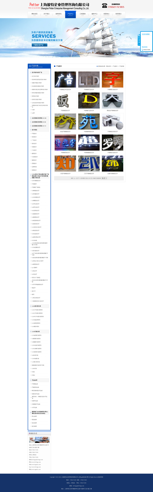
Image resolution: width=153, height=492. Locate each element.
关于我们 (46, 14)
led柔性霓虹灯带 (36, 237)
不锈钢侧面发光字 (89, 152)
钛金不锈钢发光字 (65, 131)
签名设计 (34, 143)
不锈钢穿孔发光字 (89, 89)
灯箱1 (33, 372)
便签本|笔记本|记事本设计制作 (40, 89)
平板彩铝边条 (35, 387)
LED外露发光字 (36, 197)
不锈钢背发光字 (65, 152)
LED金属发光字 (36, 247)
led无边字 (34, 274)
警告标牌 (34, 419)
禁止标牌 (34, 416)
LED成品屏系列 (36, 320)
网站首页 (34, 14)
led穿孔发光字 (35, 207)
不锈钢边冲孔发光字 (65, 89)
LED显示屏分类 (36, 306)
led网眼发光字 (35, 200)
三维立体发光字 (36, 297)
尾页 (83, 178)
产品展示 (115, 66)
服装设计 (34, 160)
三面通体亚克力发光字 (38, 301)
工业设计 (34, 150)
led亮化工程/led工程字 (37, 261)
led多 (33, 109)
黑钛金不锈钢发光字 (112, 110)
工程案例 (82, 14)
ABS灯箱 (34, 368)
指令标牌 (34, 423)
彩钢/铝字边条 (35, 394)
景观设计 (34, 163)
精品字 (34, 287)
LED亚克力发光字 (36, 227)
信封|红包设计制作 (37, 99)
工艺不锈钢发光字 (89, 173)
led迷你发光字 (35, 224)
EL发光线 (34, 240)
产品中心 (70, 14)
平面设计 (34, 133)
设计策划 (34, 130)
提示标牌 (34, 426)
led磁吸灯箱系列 (36, 342)
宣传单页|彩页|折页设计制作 (39, 79)
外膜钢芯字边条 (36, 404)
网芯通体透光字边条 (37, 390)
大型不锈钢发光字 (65, 173)
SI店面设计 (35, 156)
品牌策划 (34, 166)
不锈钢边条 (35, 384)
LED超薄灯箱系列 (36, 335)
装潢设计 (34, 137)
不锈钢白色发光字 (113, 152)
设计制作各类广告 (37, 72)
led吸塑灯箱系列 (36, 338)
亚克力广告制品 (36, 277)
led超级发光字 (35, 214)
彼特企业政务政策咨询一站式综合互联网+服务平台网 (76, 40)
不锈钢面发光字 (65, 110)
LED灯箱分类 (36, 331)
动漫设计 (34, 147)
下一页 (80, 178)
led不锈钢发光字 (36, 180)
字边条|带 (34, 380)
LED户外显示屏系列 (37, 313)
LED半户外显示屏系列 (38, 316)
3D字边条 (34, 407)
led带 (33, 113)
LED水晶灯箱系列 (36, 345)
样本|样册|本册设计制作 (38, 92)
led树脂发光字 (35, 190)
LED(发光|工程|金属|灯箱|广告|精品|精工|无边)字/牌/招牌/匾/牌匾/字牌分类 (40, 176)
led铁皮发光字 (35, 230)
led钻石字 (34, 271)
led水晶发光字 (35, 233)
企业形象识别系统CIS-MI (39, 118)
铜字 (33, 294)
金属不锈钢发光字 (113, 173)
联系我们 (118, 14)
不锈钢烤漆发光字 (89, 131)
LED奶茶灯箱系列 (36, 352)
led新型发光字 (35, 264)
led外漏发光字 (35, 194)
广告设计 (34, 140)
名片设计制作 (35, 76)
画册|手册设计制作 (37, 83)
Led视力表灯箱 (36, 362)
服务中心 (94, 14)
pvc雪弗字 (34, 267)
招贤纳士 (106, 14)
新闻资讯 (58, 14)
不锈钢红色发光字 (113, 89)
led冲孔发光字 (35, 204)
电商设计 (34, 170)
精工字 (34, 291)
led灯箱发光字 (35, 250)
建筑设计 (34, 153)
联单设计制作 (35, 96)
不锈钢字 (34, 184)
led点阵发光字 (35, 210)
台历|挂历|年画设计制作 (38, 102)
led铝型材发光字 (36, 220)
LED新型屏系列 (36, 323)
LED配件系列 (35, 326)
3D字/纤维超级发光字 (37, 284)
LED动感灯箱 (35, 358)
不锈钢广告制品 (36, 187)
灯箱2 (33, 375)
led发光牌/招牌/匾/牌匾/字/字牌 (40, 257)
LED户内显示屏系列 (37, 310)
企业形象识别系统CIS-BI (39, 122)
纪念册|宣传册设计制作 (38, 86)
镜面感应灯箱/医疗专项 (38, 365)
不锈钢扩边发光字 (89, 110)
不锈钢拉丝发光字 (113, 131)
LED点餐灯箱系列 (36, 348)
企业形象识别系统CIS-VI (39, 126)
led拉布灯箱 (35, 355)
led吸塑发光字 (35, 217)
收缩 (139, 40)
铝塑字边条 (35, 401)
